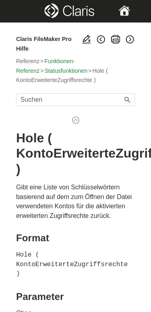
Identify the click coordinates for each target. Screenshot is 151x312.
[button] (127, 99)
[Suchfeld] (75, 99)
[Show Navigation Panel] (21, 11)
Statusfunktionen (65, 71)
